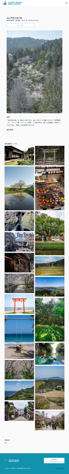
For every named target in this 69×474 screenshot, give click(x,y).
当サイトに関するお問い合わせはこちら (54, 460)
